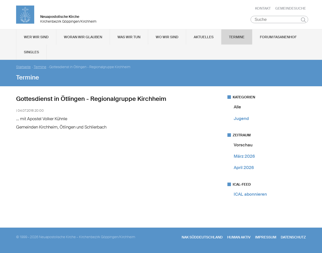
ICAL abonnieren (250, 195)
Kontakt (263, 9)
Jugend (241, 119)
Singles (31, 53)
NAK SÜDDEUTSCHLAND (202, 238)
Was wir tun (128, 38)
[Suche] (279, 20)
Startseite (23, 68)
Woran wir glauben (83, 38)
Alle (237, 108)
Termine (237, 38)
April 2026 (244, 168)
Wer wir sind (36, 38)
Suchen (303, 21)
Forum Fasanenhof (278, 38)
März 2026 (244, 157)
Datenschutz (293, 238)
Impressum (265, 238)
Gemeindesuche (290, 9)
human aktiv (239, 238)
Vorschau (243, 146)
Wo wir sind (167, 38)
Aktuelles (204, 38)
